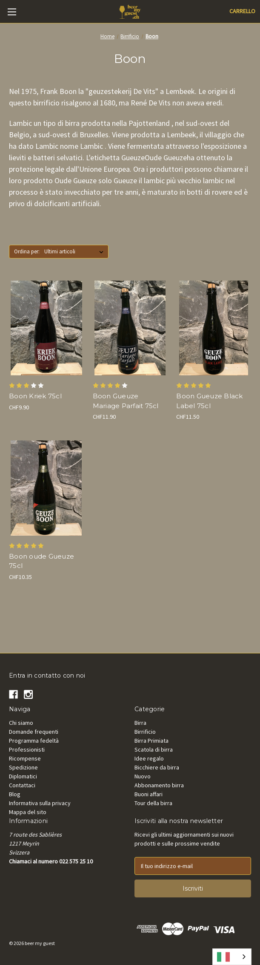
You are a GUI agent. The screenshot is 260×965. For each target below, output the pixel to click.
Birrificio (145, 731)
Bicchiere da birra (156, 767)
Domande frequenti (33, 731)
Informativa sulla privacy (40, 803)
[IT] (232, 957)
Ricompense (25, 758)
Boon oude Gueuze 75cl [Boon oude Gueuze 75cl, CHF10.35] (41, 561)
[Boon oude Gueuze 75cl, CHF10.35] (46, 488)
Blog (14, 794)
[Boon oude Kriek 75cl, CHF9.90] (46, 328)
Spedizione (23, 767)
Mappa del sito (27, 812)
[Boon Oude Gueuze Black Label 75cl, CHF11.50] (213, 328)
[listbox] (75, 251)
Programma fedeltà (34, 740)
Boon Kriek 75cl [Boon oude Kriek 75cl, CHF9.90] (35, 396)
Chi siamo (21, 723)
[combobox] (231, 956)
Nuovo (142, 776)
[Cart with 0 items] (242, 11)
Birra (140, 723)
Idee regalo (149, 758)
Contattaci (22, 785)
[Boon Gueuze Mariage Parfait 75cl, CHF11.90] (130, 328)
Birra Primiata (151, 740)
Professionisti (27, 749)
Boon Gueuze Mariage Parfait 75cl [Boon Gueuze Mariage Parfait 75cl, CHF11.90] (126, 401)
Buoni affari (148, 794)
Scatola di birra (153, 749)
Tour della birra (153, 803)
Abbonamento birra (159, 785)
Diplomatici (23, 776)
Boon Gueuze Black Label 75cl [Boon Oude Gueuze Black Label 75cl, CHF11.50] (209, 401)
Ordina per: (27, 251)
